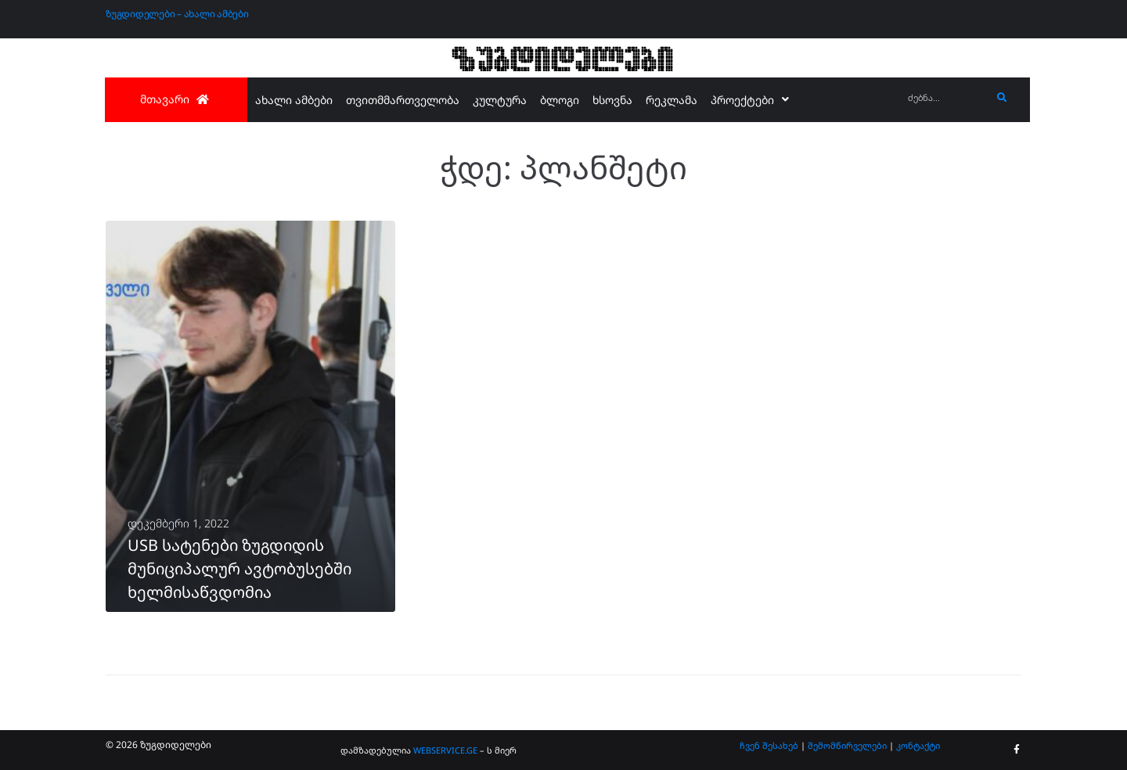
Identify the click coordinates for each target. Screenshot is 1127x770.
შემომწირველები (847, 745)
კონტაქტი (918, 745)
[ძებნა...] (946, 98)
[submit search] (1002, 98)
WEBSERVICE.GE (445, 750)
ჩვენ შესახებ (769, 745)
